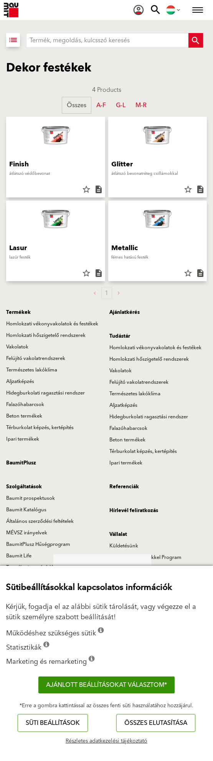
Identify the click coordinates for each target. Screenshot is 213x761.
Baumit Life (18, 556)
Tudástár (119, 336)
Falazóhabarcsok (25, 404)
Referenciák (124, 486)
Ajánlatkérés (124, 312)
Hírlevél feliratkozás (133, 510)
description (98, 189)
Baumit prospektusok (30, 498)
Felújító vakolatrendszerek (35, 358)
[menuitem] (138, 10)
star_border (86, 189)
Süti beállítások (53, 723)
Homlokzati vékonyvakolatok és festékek (52, 324)
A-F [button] (101, 105)
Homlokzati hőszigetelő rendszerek (46, 335)
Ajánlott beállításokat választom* (106, 685)
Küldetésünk (123, 546)
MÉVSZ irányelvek (26, 533)
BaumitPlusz (21, 463)
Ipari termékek (22, 439)
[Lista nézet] (13, 40)
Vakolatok (17, 347)
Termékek (18, 312)
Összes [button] (76, 105)
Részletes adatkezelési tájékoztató (106, 741)
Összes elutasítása (155, 723)
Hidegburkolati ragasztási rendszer (45, 393)
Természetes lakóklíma (31, 370)
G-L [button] (120, 105)
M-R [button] (141, 105)
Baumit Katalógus (26, 510)
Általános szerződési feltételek (40, 521)
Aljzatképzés (20, 381)
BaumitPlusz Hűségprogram (38, 544)
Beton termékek (24, 416)
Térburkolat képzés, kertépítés (40, 427)
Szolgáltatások (24, 486)
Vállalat (118, 534)
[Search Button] (195, 40)
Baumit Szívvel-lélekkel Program (145, 557)
